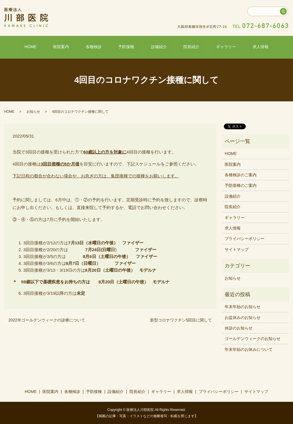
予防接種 (130, 46)
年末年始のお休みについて (248, 349)
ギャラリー (208, 46)
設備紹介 (155, 46)
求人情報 (236, 46)
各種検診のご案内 (241, 174)
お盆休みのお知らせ (243, 317)
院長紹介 (181, 46)
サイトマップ (237, 249)
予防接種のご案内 (241, 185)
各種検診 (104, 46)
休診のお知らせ (239, 327)
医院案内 (79, 46)
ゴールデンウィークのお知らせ (252, 338)
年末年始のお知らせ (243, 306)
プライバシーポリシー (245, 238)
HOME (55, 46)
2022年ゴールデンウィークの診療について (47, 320)
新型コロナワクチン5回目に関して (181, 320)
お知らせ (33, 111)
